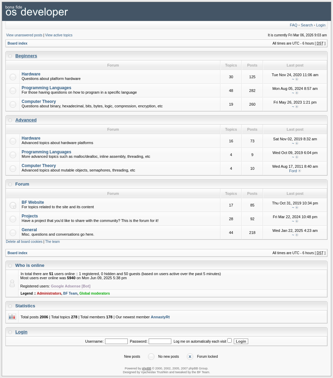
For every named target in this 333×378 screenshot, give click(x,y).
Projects (30, 216)
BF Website (33, 202)
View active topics (58, 35)
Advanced (26, 119)
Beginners (26, 55)
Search (307, 25)
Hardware (31, 74)
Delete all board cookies (24, 242)
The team (52, 242)
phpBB (146, 368)
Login (320, 25)
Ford (293, 171)
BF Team (70, 293)
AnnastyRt (160, 317)
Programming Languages (46, 87)
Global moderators (94, 293)
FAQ (293, 25)
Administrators (49, 293)
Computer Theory (39, 101)
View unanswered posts (24, 35)
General (29, 229)
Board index (17, 43)
